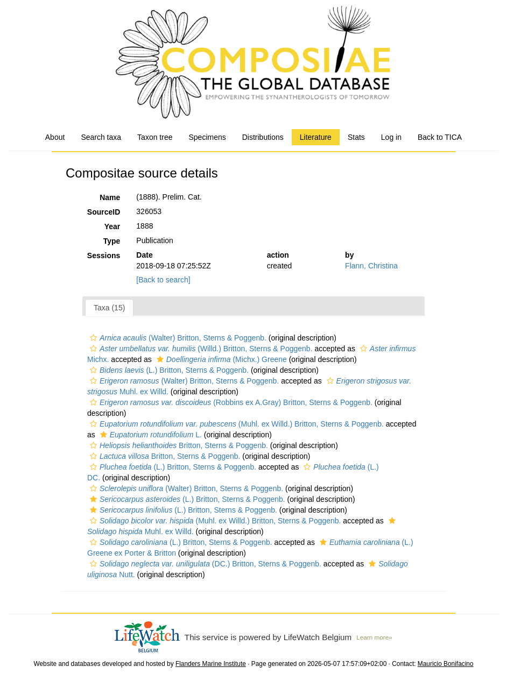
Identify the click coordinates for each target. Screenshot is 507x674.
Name (110, 197)
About (55, 137)
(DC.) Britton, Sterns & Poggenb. (204, 563)
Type (112, 241)
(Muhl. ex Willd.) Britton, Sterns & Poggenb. (235, 424)
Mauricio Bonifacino (446, 664)
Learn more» (374, 637)
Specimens (207, 137)
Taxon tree (154, 137)
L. (149, 434)
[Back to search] (163, 279)
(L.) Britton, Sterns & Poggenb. (168, 370)
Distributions (263, 137)
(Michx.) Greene (220, 359)
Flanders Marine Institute (210, 664)
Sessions (103, 255)
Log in (391, 137)
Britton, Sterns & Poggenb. (177, 445)
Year (112, 226)
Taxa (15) (109, 307)
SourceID (103, 212)
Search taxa (101, 137)
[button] (93, 338)
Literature (316, 137)
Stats (356, 137)
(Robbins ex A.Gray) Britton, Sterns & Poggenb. (229, 402)
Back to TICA (440, 137)
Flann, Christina (371, 265)
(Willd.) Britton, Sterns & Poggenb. (200, 348)
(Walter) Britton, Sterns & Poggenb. (176, 338)
